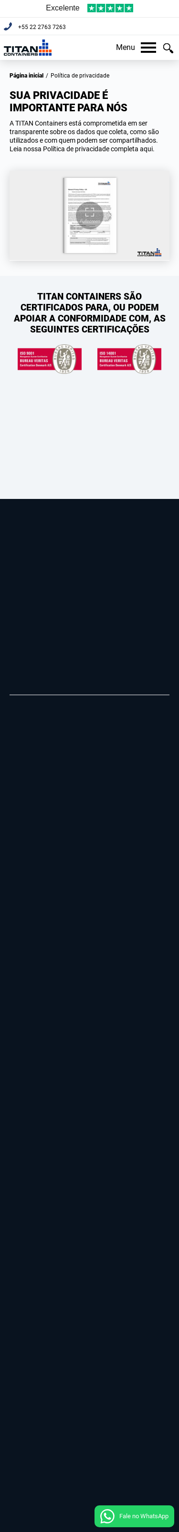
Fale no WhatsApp (143, 1516)
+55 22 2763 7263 (41, 27)
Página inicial (26, 75)
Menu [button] (136, 47)
